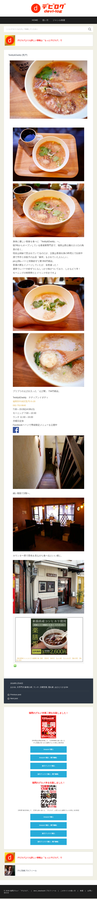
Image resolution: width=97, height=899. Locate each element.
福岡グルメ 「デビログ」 (19, 892)
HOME (34, 20)
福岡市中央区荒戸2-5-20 (25, 402)
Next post (14, 699)
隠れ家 (51, 687)
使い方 (45, 20)
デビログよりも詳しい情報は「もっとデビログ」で (43, 40)
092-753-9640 (19, 406)
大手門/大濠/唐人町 (24, 687)
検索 (81, 892)
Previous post (16, 695)
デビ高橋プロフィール (29, 871)
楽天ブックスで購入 (48, 766)
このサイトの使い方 (68, 892)
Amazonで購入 (49, 750)
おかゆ (13, 687)
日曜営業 (43, 687)
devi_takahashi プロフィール (45, 892)
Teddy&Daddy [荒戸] (18, 55)
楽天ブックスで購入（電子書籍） (48, 774)
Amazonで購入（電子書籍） (48, 758)
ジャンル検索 (59, 20)
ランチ (36, 687)
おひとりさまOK (61, 687)
